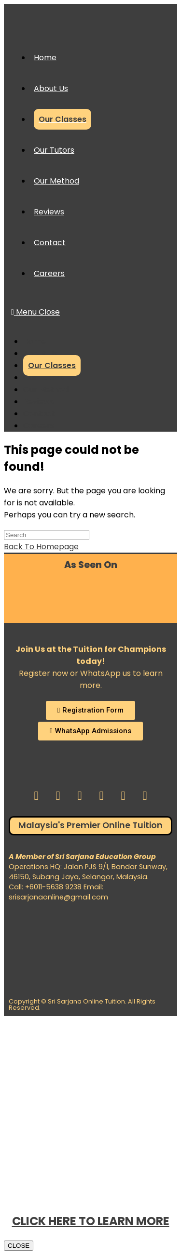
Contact (39, 413)
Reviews (38, 401)
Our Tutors (43, 377)
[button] (90, 710)
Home (34, 341)
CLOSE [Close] (18, 1245)
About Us (40, 353)
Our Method (46, 389)
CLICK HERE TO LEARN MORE (90, 1221)
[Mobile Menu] (35, 311)
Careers (38, 425)
